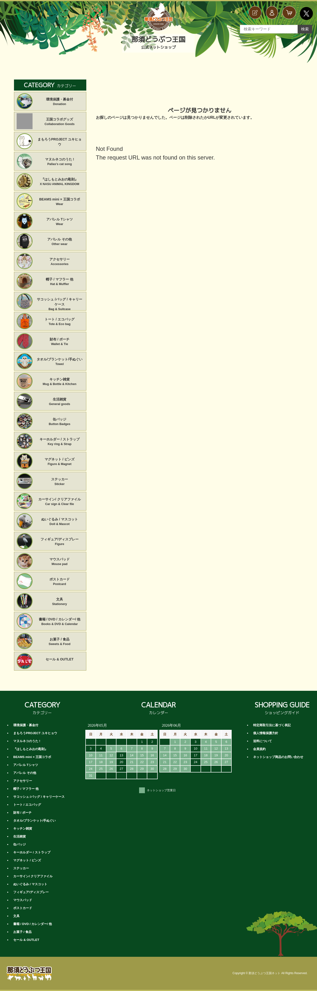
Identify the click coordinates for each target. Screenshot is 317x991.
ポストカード (59, 581)
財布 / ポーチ (59, 341)
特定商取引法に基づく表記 (272, 725)
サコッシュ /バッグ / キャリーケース (59, 302)
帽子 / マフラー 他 (59, 281)
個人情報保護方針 (265, 733)
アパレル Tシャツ (59, 221)
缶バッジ (59, 421)
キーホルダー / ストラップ (59, 441)
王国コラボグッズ (59, 121)
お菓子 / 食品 (59, 641)
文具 (59, 601)
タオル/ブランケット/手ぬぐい (59, 361)
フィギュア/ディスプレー (59, 541)
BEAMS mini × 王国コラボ (59, 201)
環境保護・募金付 (59, 101)
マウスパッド (59, 561)
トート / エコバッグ (59, 321)
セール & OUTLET (60, 659)
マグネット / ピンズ (59, 461)
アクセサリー (59, 261)
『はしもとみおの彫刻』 (59, 181)
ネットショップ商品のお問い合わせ (278, 757)
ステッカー (59, 481)
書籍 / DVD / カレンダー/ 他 (59, 621)
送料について (262, 741)
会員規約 (259, 749)
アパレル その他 (59, 241)
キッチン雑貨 (59, 381)
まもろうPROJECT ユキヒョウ (59, 141)
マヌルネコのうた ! (59, 161)
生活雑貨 (59, 401)
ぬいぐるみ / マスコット (59, 521)
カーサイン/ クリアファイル (59, 501)
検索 (305, 29)
